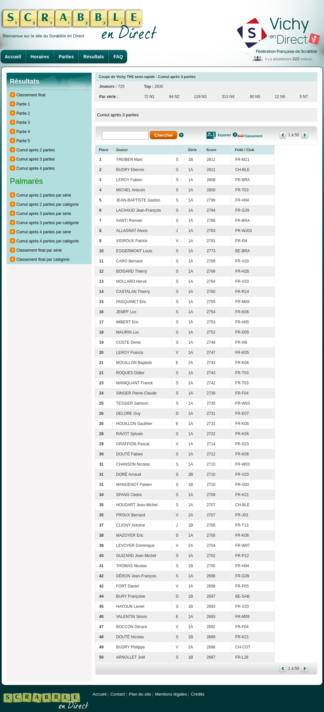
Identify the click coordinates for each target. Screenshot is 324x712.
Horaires (39, 56)
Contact (117, 694)
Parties (66, 56)
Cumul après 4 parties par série (43, 232)
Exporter (224, 135)
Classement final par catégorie (42, 259)
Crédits (197, 694)
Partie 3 (23, 122)
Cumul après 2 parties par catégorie (47, 204)
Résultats (93, 56)
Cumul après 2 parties (35, 150)
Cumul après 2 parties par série (43, 195)
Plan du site (140, 694)
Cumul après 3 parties (35, 159)
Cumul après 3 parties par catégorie (47, 223)
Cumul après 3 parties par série (43, 213)
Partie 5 (23, 141)
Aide (181, 135)
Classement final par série (39, 250)
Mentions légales (171, 694)
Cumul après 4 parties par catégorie (47, 241)
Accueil (13, 56)
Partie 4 (23, 131)
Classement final (30, 95)
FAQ (118, 56)
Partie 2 (23, 113)
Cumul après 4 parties (35, 168)
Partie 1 (23, 104)
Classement (253, 136)
